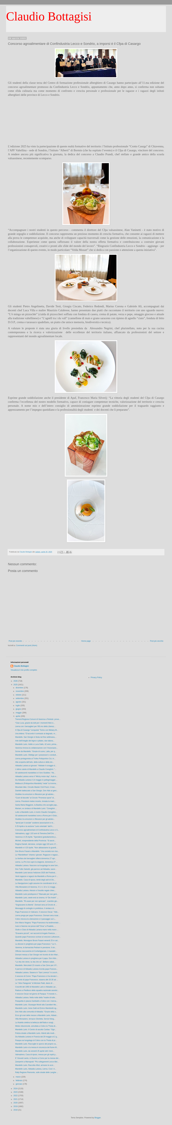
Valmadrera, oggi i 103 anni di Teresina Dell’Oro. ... (35, 833)
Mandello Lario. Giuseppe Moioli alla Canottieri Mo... (36, 1005)
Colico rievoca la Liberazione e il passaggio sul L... (35, 919)
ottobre (19, 695)
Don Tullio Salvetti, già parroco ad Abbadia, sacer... (36, 869)
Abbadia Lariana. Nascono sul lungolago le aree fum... (37, 865)
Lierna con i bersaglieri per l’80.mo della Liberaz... (35, 726)
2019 (16, 1106)
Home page (86, 641)
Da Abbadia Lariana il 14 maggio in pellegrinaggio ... (36, 780)
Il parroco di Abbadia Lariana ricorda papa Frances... (36, 969)
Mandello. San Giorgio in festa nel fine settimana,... (35, 737)
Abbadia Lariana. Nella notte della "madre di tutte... (35, 997)
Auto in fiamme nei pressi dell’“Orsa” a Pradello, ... (35, 926)
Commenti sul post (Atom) (26, 645)
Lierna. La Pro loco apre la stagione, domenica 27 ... (36, 862)
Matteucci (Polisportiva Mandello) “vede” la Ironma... (36, 783)
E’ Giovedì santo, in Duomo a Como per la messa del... (37, 1058)
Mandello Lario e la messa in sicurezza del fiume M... (36, 1047)
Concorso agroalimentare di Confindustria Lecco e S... (37, 830)
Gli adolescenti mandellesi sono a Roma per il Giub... (36, 816)
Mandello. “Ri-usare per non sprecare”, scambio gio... (36, 901)
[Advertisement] (86, 120)
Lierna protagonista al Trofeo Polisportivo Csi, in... (35, 759)
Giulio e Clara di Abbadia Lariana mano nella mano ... (36, 930)
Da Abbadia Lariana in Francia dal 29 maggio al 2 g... (36, 1037)
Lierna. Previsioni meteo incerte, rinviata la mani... (35, 801)
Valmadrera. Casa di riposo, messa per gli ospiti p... (36, 1054)
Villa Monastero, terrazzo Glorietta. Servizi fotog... (35, 1019)
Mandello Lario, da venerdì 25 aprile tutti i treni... (34, 1051)
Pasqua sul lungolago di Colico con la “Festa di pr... (36, 1040)
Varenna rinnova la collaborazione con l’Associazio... (36, 748)
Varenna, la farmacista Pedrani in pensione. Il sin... (35, 947)
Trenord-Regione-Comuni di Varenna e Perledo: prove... (38, 719)
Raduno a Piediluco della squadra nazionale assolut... (37, 990)
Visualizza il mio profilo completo (24, 670)
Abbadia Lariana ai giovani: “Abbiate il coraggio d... (35, 766)
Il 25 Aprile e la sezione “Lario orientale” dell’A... (34, 826)
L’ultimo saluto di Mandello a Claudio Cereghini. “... (35, 769)
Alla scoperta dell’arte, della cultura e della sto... (34, 762)
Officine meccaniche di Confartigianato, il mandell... (36, 951)
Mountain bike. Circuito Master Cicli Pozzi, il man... (35, 787)
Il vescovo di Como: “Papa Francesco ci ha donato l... (36, 976)
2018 (16, 1110)
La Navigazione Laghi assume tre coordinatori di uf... (36, 883)
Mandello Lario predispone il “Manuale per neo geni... (36, 894)
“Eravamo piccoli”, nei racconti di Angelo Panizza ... (36, 933)
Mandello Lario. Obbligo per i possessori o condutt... (36, 755)
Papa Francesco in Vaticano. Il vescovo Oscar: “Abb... (37, 912)
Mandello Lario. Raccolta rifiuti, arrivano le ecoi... (35, 1065)
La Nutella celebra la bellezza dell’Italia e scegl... (34, 1022)
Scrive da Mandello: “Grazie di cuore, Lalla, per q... (35, 751)
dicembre (20, 688)
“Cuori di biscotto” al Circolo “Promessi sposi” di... (35, 798)
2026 (16, 681)
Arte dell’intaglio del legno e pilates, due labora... (34, 741)
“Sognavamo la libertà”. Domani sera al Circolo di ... (36, 905)
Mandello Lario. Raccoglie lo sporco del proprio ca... (36, 1044)
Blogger (98, 1118)
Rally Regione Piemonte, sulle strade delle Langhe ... (36, 1072)
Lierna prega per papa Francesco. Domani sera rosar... (37, 915)
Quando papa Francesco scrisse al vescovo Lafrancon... (38, 937)
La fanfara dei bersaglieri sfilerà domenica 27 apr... (35, 858)
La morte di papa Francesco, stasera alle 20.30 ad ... (36, 980)
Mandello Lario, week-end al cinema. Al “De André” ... (36, 898)
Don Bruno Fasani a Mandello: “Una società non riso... (37, 851)
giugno (19, 709)
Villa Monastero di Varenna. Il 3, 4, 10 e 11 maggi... (36, 887)
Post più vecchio (156, 641)
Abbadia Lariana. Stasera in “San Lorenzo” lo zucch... (37, 972)
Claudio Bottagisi (49, 16)
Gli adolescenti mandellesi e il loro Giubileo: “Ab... (35, 773)
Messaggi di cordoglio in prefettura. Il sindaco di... (35, 908)
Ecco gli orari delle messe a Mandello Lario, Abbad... (36, 1015)
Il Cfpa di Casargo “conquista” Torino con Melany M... (36, 730)
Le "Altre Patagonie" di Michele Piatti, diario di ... (34, 983)
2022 (16, 1096)
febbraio (19, 1080)
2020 (16, 1103)
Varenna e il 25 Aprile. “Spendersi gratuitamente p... (36, 837)
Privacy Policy (96, 677)
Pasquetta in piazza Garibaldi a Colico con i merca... (36, 1001)
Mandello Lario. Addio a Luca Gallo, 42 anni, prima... (36, 744)
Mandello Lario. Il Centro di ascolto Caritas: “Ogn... (35, 1029)
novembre (20, 691)
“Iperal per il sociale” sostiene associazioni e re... (35, 823)
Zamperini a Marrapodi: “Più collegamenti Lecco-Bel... (37, 1062)
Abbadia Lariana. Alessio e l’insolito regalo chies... (35, 890)
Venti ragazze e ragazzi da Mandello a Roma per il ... (36, 876)
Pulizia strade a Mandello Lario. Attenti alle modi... (35, 1033)
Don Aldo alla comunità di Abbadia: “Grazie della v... (36, 1012)
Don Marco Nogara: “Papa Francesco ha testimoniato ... (37, 923)
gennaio (19, 1084)
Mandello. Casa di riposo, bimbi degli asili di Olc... (35, 880)
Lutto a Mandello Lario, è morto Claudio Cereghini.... (36, 812)
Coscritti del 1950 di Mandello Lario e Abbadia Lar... (36, 987)
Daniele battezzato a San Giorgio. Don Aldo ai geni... (36, 791)
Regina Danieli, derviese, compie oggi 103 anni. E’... (36, 844)
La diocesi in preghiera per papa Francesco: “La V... (36, 944)
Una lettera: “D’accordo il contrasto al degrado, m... (35, 734)
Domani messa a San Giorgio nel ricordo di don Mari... (37, 955)
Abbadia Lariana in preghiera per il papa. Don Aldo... (36, 958)
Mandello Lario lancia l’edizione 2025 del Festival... (35, 873)
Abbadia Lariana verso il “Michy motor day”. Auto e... (36, 776)
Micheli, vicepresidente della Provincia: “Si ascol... (35, 841)
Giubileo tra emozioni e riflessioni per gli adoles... (35, 794)
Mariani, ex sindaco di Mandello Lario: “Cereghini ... (36, 808)
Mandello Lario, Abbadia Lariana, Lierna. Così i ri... (35, 1069)
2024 (16, 1088)
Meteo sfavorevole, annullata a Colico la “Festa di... (36, 1026)
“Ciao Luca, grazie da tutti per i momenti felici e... (35, 723)
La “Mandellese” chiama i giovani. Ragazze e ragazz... (37, 855)
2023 (16, 1092)
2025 (16, 685)
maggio (19, 713)
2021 (16, 1099)
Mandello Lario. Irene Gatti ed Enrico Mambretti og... (36, 1008)
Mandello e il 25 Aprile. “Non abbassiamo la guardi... (36, 848)
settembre (20, 698)
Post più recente (15, 641)
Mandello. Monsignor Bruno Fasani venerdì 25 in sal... (37, 940)
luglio (18, 705)
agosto (19, 702)
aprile (18, 716)
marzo (18, 1077)
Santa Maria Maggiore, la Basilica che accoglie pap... (36, 805)
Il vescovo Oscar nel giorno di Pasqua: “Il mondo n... (36, 994)
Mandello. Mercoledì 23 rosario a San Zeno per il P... (36, 965)
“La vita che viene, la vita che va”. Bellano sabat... (35, 962)
